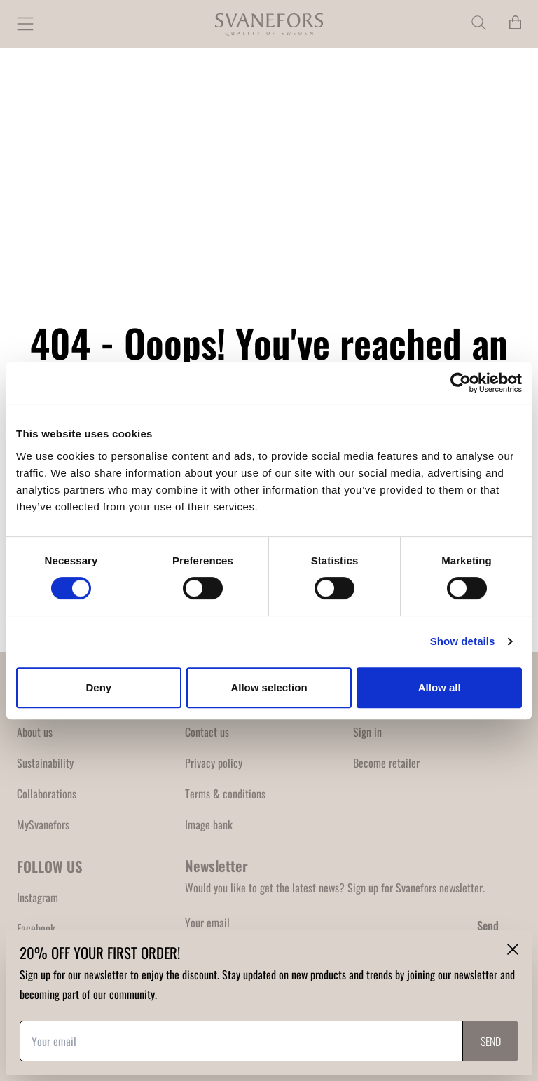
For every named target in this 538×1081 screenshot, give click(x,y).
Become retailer (386, 762)
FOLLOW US (50, 866)
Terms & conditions (225, 793)
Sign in (367, 731)
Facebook (36, 928)
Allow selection (268, 687)
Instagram (37, 897)
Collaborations (46, 793)
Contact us (207, 731)
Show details (462, 641)
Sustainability (45, 762)
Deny (98, 687)
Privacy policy (213, 762)
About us (35, 731)
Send (488, 925)
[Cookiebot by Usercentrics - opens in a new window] (460, 382)
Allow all (439, 687)
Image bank (209, 824)
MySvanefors (43, 824)
